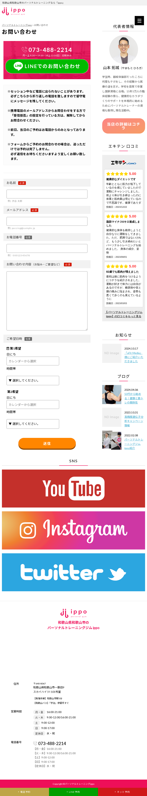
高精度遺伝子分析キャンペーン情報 (133, 421)
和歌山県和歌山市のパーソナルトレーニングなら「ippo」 (33, 2)
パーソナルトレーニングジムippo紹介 (133, 444)
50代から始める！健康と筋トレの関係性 (133, 398)
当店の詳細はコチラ (123, 126)
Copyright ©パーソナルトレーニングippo (73, 783)
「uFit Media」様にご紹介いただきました (133, 357)
